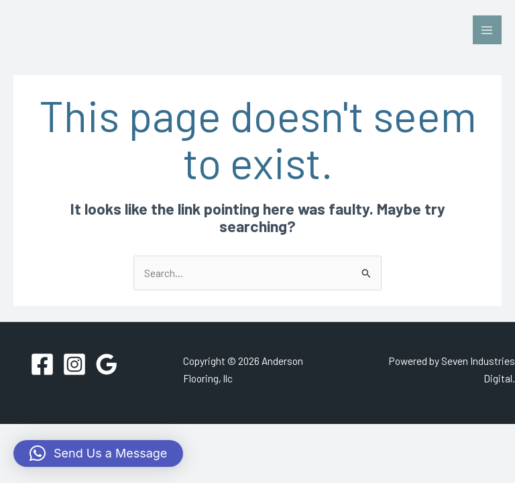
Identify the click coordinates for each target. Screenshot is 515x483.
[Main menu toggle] (487, 29)
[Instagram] (74, 364)
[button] (98, 453)
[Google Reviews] (107, 364)
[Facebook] (42, 364)
